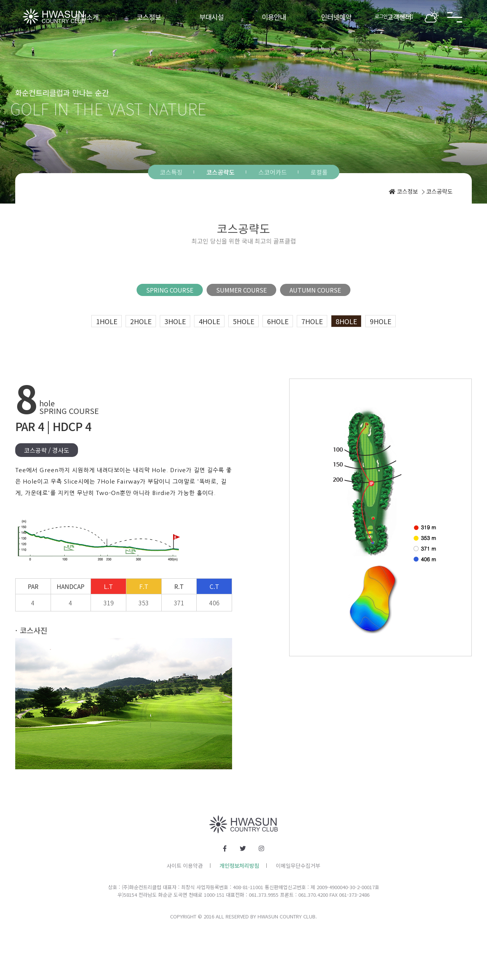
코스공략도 (220, 172)
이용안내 (274, 16)
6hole (278, 321)
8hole (346, 321)
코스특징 (171, 172)
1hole (107, 321)
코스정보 (149, 16)
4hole (209, 321)
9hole (381, 321)
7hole (312, 321)
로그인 (381, 16)
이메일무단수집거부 (298, 865)
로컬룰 (319, 172)
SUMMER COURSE (241, 289)
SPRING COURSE (169, 289)
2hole (141, 321)
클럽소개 (86, 16)
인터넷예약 (336, 16)
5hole (244, 321)
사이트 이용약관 (185, 865)
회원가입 (404, 16)
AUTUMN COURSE (315, 289)
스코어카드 (272, 172)
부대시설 (211, 16)
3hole (175, 321)
